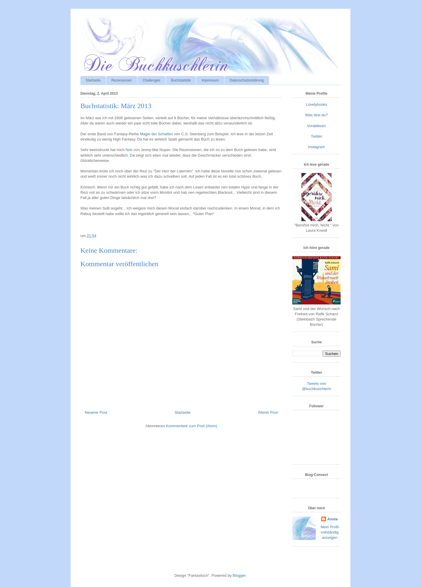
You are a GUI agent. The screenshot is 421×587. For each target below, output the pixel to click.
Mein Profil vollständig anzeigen (330, 532)
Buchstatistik (181, 80)
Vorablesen (316, 126)
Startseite (93, 80)
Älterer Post (268, 412)
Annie (332, 519)
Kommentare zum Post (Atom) (191, 426)
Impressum (210, 80)
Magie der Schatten (156, 134)
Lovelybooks (316, 104)
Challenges (151, 80)
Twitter (316, 136)
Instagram (316, 147)
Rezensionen (121, 80)
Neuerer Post (96, 412)
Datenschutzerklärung (247, 80)
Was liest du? (316, 115)
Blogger (239, 575)
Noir (129, 150)
